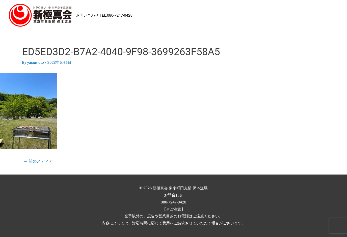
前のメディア (38, 161)
